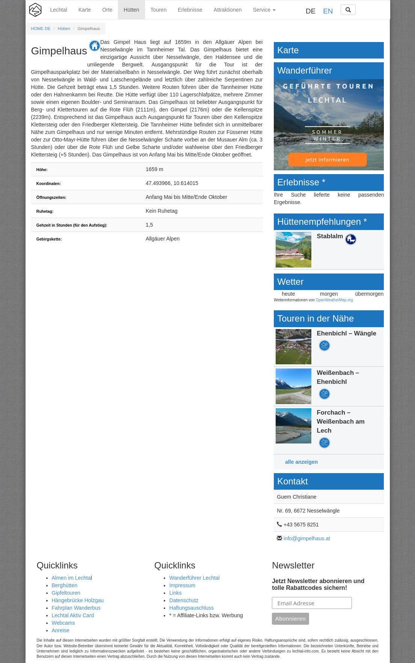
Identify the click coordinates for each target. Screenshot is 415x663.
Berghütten (65, 585)
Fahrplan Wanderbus (76, 608)
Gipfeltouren (66, 593)
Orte (107, 10)
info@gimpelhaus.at (307, 538)
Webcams (63, 623)
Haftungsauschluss (191, 608)
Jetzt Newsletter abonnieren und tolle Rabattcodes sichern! (318, 584)
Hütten (131, 10)
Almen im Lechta (71, 578)
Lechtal (58, 10)
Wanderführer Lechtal (194, 578)
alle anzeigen (301, 462)
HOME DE (41, 28)
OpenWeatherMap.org (334, 300)
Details (329, 249)
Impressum (182, 585)
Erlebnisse (190, 10)
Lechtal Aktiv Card (73, 615)
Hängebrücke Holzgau (78, 600)
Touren (159, 10)
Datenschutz (184, 600)
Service (264, 10)
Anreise (60, 630)
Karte (84, 10)
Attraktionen (228, 10)
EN (328, 11)
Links (175, 593)
